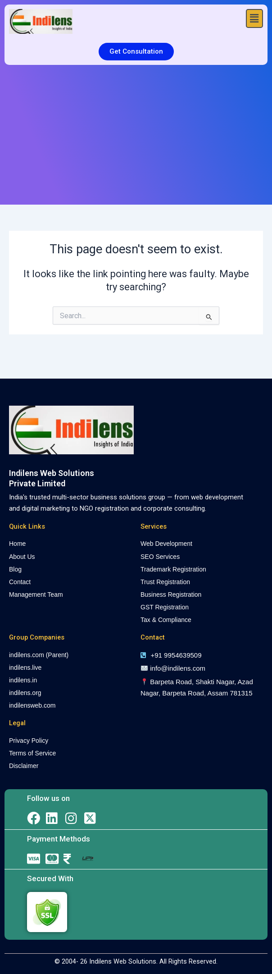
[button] (254, 18)
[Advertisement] (136, 132)
